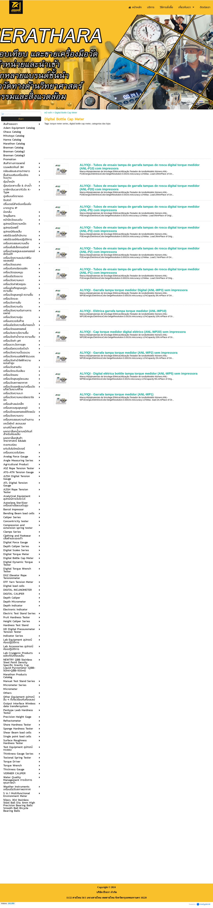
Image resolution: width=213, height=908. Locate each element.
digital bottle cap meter (80, 123)
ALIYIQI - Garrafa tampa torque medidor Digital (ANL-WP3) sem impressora (133, 290)
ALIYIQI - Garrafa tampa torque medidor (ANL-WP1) (116, 394)
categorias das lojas (101, 123)
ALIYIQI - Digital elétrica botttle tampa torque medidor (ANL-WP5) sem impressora (138, 373)
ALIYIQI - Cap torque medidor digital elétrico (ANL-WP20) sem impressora (133, 331)
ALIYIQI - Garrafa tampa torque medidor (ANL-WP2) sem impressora (128, 352)
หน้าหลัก (48, 112)
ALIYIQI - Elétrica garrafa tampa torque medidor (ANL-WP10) (123, 311)
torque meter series (59, 123)
